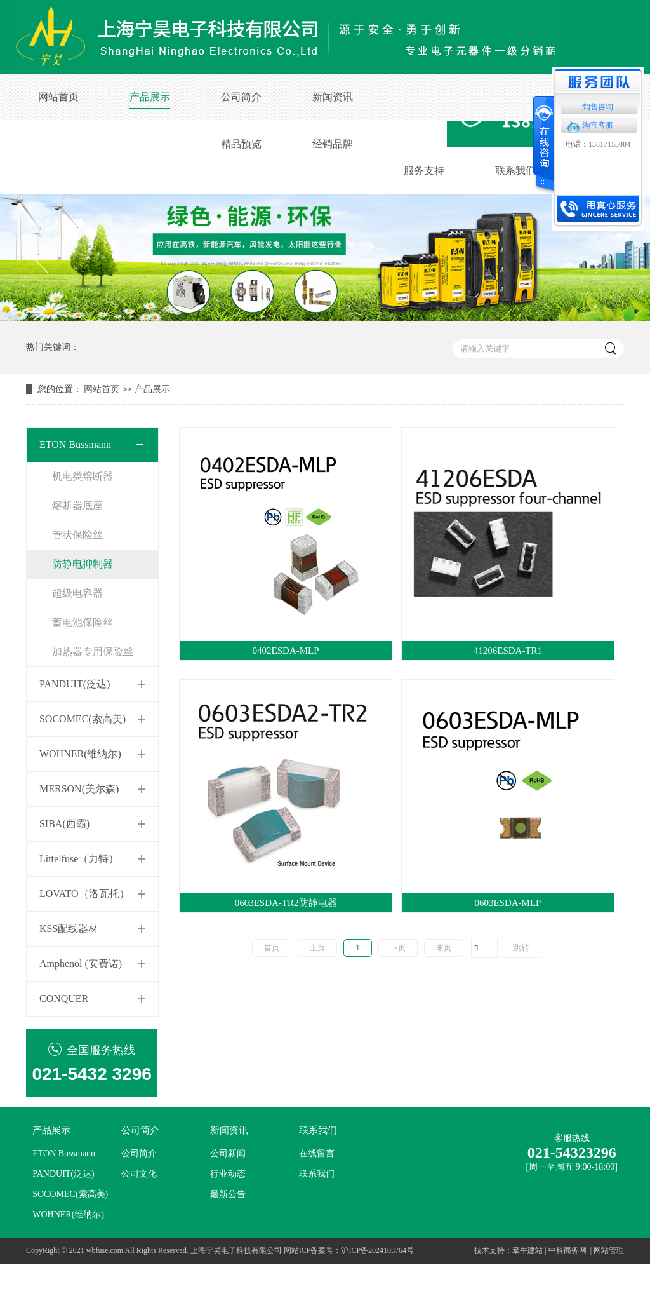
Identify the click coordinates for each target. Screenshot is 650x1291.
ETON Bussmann (75, 444)
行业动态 (228, 1174)
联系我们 (515, 170)
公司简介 (241, 96)
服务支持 (424, 170)
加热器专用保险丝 (92, 651)
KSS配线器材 (68, 928)
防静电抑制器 (82, 563)
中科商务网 (567, 1250)
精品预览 (241, 144)
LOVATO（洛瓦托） (84, 893)
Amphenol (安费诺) (80, 963)
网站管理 (609, 1250)
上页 (317, 947)
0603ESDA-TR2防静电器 (286, 903)
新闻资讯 (332, 96)
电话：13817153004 (598, 144)
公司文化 (139, 1174)
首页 (271, 947)
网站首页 (58, 96)
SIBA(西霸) (64, 823)
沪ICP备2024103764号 (377, 1250)
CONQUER (63, 998)
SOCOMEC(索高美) (82, 718)
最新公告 (228, 1194)
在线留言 (317, 1153)
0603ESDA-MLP (507, 903)
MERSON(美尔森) (79, 788)
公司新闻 (228, 1153)
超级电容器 (77, 593)
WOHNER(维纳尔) (80, 753)
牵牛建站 (527, 1250)
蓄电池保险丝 (82, 622)
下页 (398, 947)
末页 (443, 947)
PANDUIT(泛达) (74, 684)
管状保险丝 (77, 534)
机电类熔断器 (82, 476)
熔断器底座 (77, 505)
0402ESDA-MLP (286, 651)
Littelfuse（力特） (79, 858)
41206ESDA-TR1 (508, 651)
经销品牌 (332, 144)
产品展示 (149, 96)
